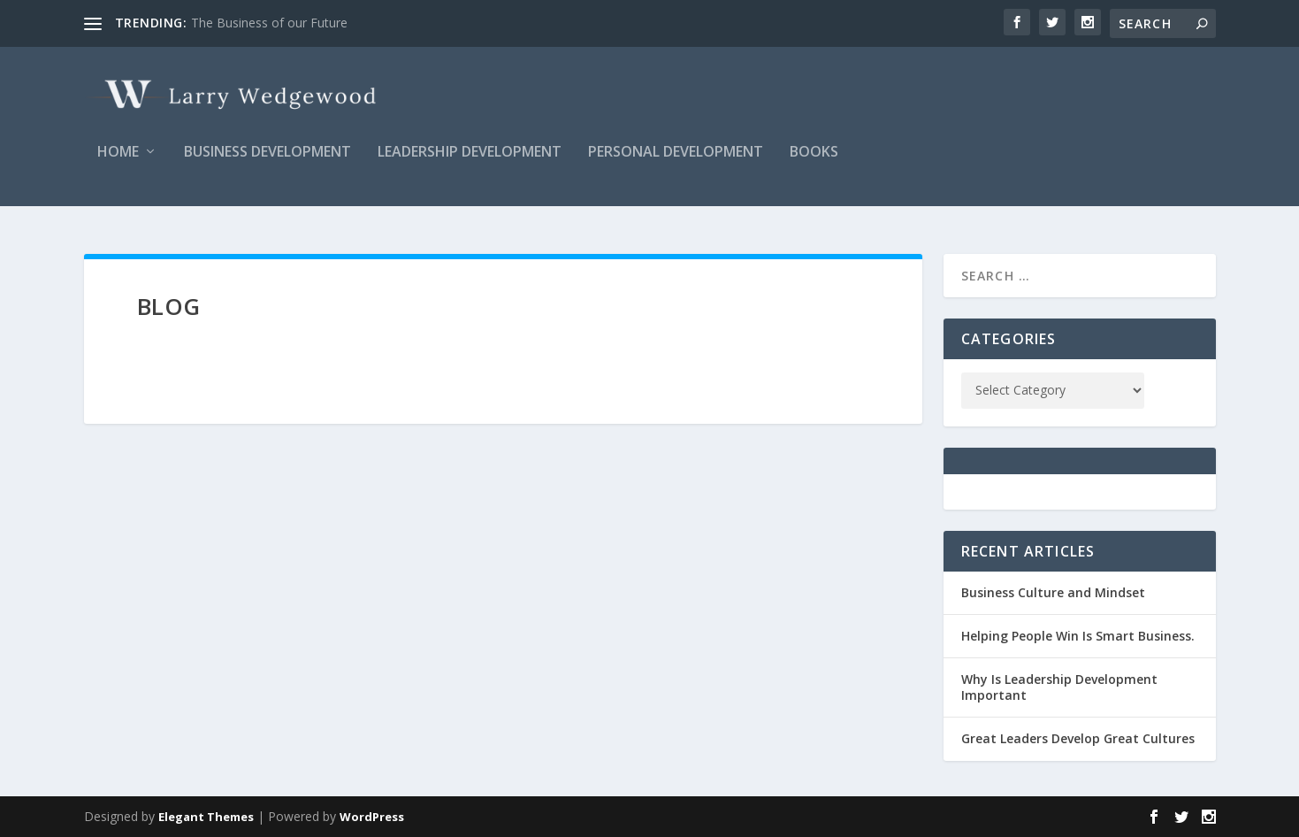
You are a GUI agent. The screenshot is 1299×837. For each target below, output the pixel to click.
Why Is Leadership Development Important (1059, 687)
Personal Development (675, 165)
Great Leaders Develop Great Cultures (1078, 739)
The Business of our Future (269, 22)
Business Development (267, 165)
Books (814, 165)
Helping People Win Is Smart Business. (1078, 635)
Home (118, 165)
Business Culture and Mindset (1053, 592)
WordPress (372, 817)
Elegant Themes (206, 817)
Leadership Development (470, 165)
